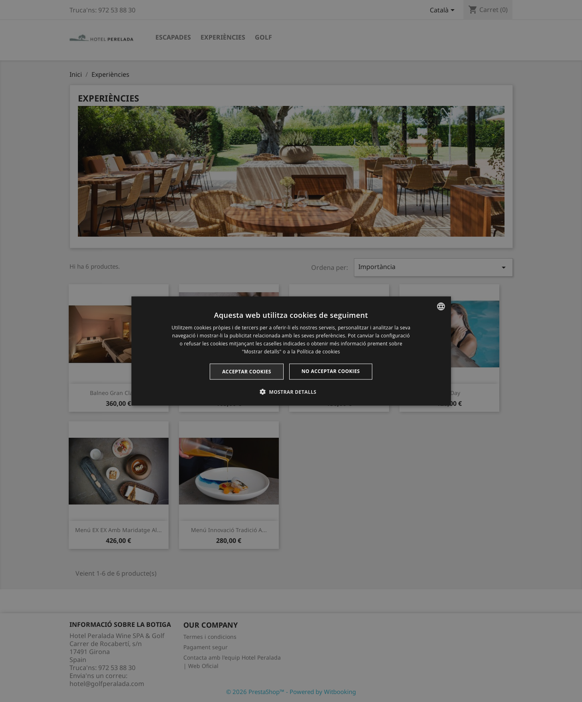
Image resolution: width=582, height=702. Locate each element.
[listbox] (441, 307)
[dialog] (291, 351)
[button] (291, 391)
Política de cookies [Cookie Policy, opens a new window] (318, 351)
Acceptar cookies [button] (246, 371)
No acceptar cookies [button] (331, 370)
